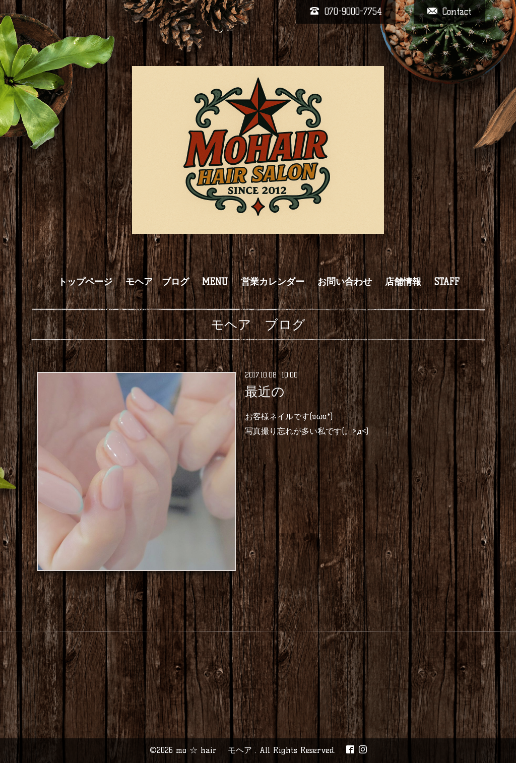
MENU (215, 281)
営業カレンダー (272, 281)
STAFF (447, 281)
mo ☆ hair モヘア (215, 750)
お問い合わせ (344, 281)
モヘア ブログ (157, 281)
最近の (265, 392)
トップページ (85, 281)
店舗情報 (403, 281)
